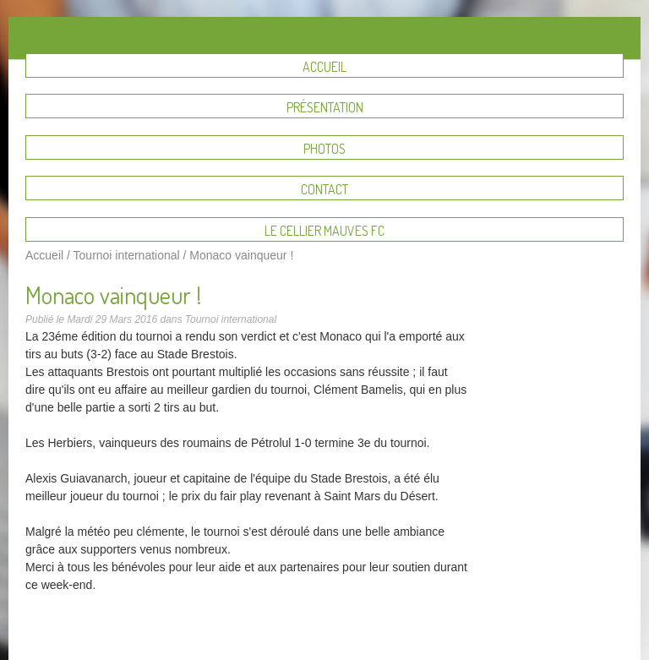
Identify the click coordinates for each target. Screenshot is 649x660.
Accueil (324, 66)
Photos (324, 148)
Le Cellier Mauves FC (324, 230)
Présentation (324, 107)
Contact (324, 189)
